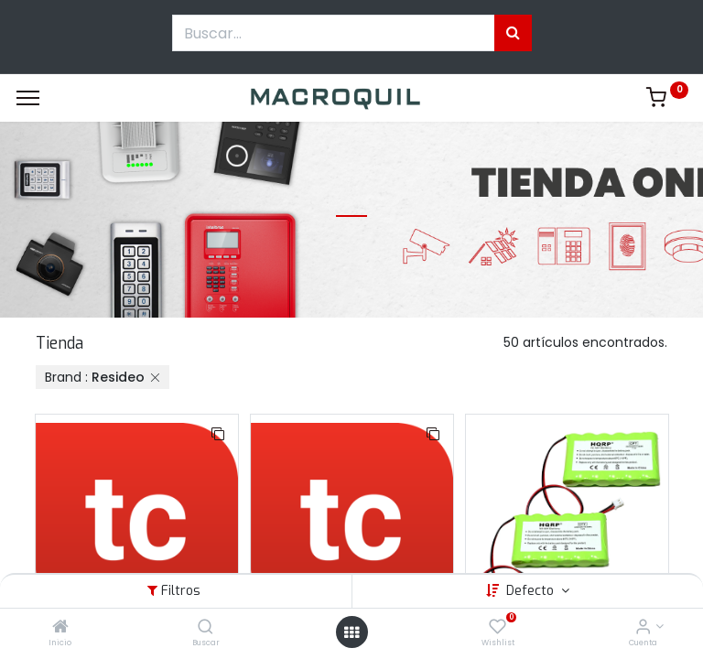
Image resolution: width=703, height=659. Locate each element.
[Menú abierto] (351, 632)
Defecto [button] (531, 591)
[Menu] (28, 97)
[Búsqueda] (513, 33)
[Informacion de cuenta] (643, 628)
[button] (217, 434)
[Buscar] (205, 628)
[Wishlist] (497, 628)
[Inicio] (60, 628)
